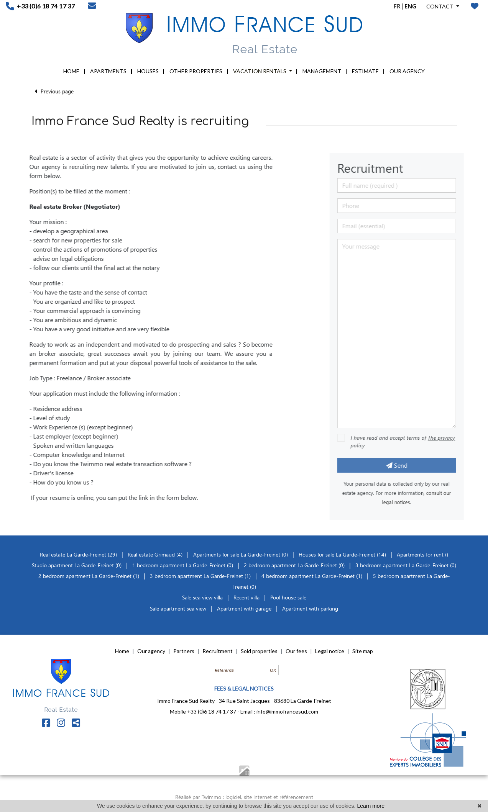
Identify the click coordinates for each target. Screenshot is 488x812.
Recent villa (246, 597)
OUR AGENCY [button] (407, 71)
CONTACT (440, 6)
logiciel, (234, 797)
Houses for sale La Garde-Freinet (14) (342, 554)
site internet (258, 797)
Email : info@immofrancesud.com (279, 711)
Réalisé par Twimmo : (199, 797)
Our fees (296, 651)
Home (122, 651)
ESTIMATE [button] (365, 71)
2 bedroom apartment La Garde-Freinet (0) (294, 565)
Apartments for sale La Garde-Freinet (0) (240, 554)
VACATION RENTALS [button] (260, 71)
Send (406, 465)
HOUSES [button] (148, 71)
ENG (410, 6)
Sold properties (259, 651)
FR (397, 6)
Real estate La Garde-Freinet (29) (79, 554)
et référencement (293, 797)
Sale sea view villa (202, 597)
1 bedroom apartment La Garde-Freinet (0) (182, 565)
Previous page (54, 86)
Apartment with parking (310, 608)
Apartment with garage (244, 608)
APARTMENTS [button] (108, 71)
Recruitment (217, 651)
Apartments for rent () (422, 554)
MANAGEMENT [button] (321, 71)
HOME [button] (71, 71)
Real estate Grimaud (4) (156, 554)
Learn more (370, 806)
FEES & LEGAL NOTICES (244, 688)
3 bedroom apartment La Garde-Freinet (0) (405, 565)
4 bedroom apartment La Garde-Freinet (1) (311, 576)
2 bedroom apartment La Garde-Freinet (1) (88, 576)
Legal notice (329, 651)
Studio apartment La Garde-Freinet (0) (77, 565)
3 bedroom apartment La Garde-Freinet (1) (200, 576)
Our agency (151, 651)
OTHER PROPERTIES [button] (195, 71)
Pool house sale (288, 597)
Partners (183, 651)
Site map (362, 651)
